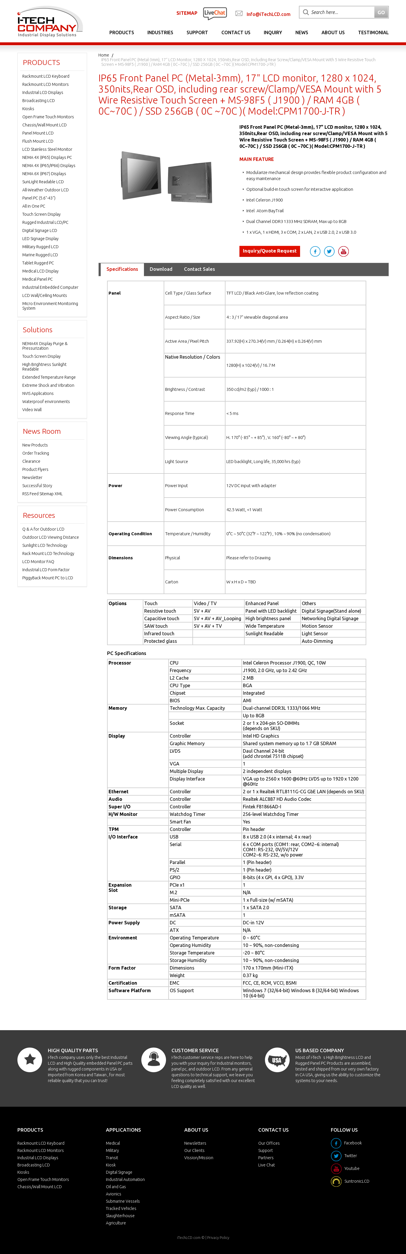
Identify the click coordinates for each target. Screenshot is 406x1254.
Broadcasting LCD (38, 100)
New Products (35, 445)
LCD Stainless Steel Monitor (47, 149)
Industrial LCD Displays (42, 92)
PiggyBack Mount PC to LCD (47, 578)
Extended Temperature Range (49, 377)
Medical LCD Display (40, 271)
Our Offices (269, 1143)
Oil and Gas (116, 1186)
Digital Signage (119, 1172)
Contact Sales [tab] (199, 269)
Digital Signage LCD (39, 230)
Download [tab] (161, 269)
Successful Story (37, 485)
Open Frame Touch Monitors (48, 117)
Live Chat (266, 1165)
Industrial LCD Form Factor (46, 569)
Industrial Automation (125, 1179)
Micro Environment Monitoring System (50, 306)
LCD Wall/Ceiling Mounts (44, 295)
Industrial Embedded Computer (50, 287)
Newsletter (32, 477)
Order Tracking (35, 453)
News (301, 32)
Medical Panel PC (37, 279)
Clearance (31, 461)
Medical (113, 1143)
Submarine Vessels (123, 1201)
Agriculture (116, 1223)
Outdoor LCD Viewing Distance (50, 537)
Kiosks (28, 108)
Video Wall (31, 409)
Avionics (113, 1194)
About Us (333, 32)
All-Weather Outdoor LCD (45, 190)
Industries (160, 32)
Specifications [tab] (122, 269)
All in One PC (33, 206)
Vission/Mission (198, 1157)
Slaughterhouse (120, 1215)
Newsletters (195, 1143)
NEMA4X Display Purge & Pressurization (45, 346)
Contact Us (235, 32)
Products (121, 32)
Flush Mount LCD (37, 141)
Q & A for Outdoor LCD (43, 529)
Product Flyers (35, 469)
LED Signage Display (40, 238)
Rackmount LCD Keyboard (45, 76)
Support (197, 32)
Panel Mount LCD (38, 133)
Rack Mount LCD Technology (48, 553)
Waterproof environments (46, 401)
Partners (266, 1157)
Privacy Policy (218, 1237)
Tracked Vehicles (121, 1208)
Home (103, 55)
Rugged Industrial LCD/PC (45, 222)
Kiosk (111, 1165)
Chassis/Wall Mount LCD (44, 125)
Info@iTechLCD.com (268, 14)
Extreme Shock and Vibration (48, 385)
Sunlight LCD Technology (44, 545)
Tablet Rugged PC (38, 263)
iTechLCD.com (189, 1237)
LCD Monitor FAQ (38, 561)
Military (112, 1150)
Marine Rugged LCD (40, 255)
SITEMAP (186, 13)
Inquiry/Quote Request (270, 250)
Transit (112, 1157)
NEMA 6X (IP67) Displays (44, 173)
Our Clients (194, 1150)
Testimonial (373, 32)
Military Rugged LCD (40, 246)
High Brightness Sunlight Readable (44, 366)
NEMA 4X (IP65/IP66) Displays (48, 165)
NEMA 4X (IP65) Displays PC (47, 157)
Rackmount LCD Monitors (45, 84)
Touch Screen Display (41, 214)
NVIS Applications (38, 393)
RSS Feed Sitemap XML (42, 493)
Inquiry (273, 32)
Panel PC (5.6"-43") (38, 198)
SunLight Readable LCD (43, 181)
